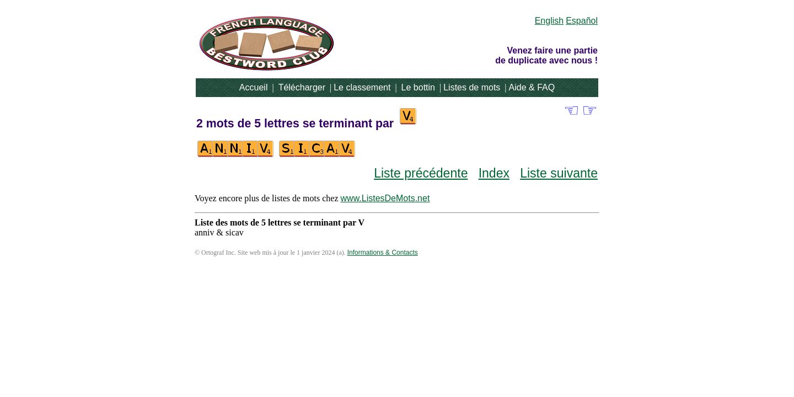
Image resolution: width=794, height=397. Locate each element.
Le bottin (418, 87)
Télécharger (301, 87)
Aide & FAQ (532, 87)
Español (582, 20)
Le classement (362, 87)
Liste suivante (559, 173)
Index (494, 173)
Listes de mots (471, 87)
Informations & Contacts (382, 252)
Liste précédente (421, 173)
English (549, 20)
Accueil (253, 87)
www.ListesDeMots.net (385, 198)
